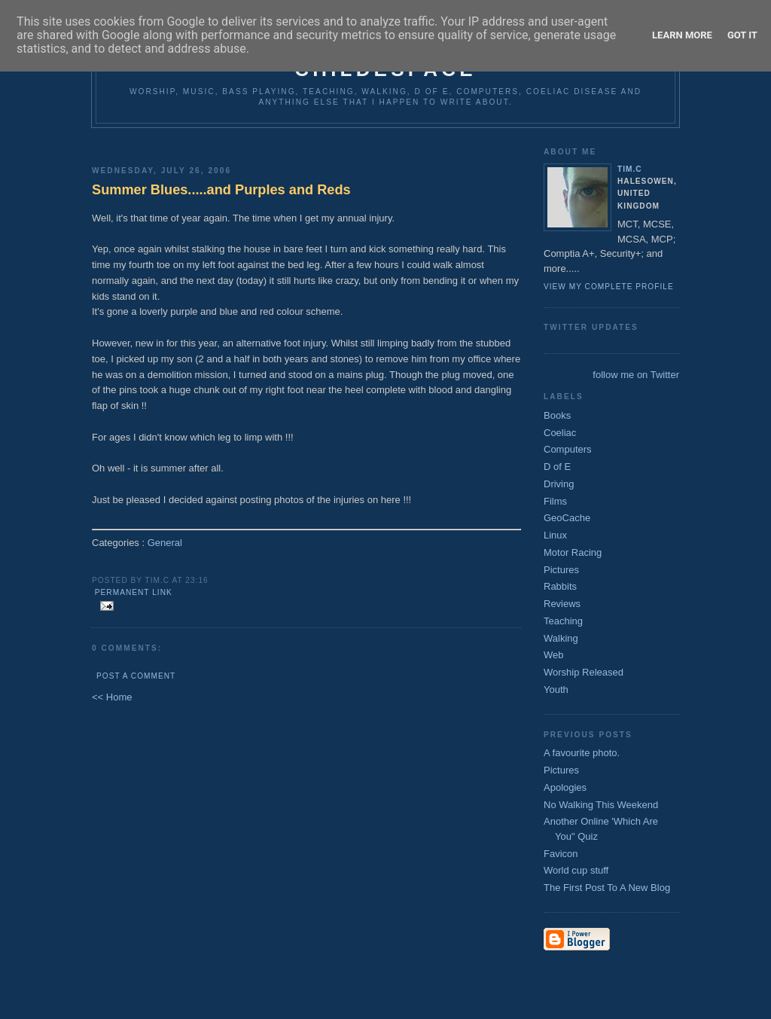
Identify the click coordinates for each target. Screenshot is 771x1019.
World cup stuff (576, 870)
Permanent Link (133, 592)
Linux (555, 535)
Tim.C (629, 169)
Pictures (561, 569)
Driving (559, 484)
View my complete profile (609, 286)
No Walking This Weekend (601, 804)
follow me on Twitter (636, 374)
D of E (557, 466)
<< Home (112, 697)
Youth (556, 689)
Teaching (563, 621)
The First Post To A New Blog (607, 887)
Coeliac (560, 432)
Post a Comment (135, 676)
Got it (742, 35)
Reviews (562, 603)
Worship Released (583, 672)
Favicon (561, 853)
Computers (568, 449)
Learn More (682, 35)
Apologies (565, 787)
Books (557, 415)
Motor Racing (573, 552)
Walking (561, 638)
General (165, 542)
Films (555, 501)
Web (554, 655)
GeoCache (567, 517)
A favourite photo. (582, 752)
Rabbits (560, 586)
